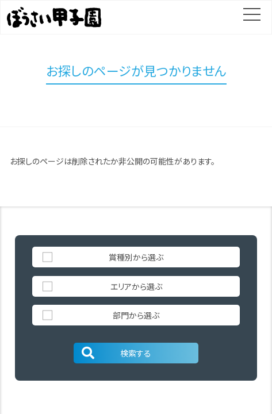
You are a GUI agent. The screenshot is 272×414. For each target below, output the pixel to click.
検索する (115, 353)
